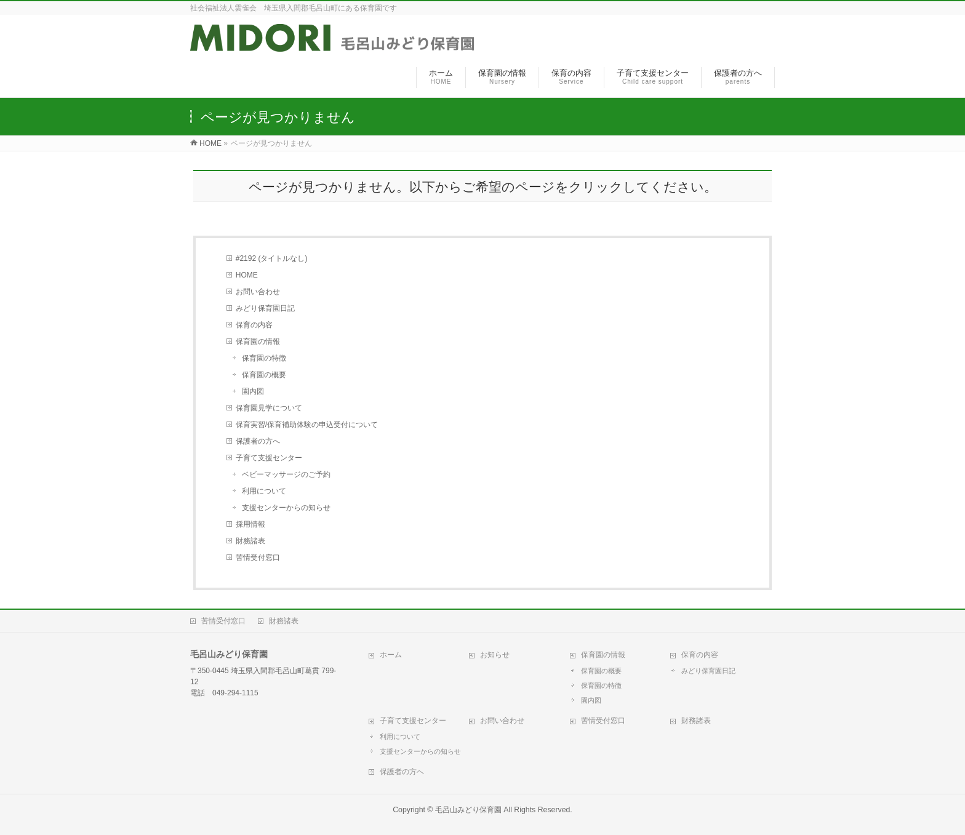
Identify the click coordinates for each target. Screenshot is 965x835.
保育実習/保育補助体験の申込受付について (307, 424)
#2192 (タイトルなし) (272, 258)
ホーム (391, 654)
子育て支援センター (269, 457)
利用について (264, 491)
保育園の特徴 (264, 358)
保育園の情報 (258, 341)
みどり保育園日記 (265, 308)
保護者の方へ (258, 441)
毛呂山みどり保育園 (468, 809)
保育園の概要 (264, 374)
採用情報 (250, 524)
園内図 (253, 391)
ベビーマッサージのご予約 (286, 474)
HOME (247, 275)
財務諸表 (250, 541)
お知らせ (495, 654)
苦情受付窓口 (258, 557)
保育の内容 (254, 325)
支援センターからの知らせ (286, 507)
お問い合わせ (258, 291)
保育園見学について (269, 408)
